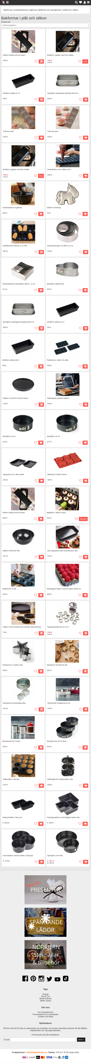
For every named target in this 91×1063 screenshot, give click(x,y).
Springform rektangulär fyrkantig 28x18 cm (63, 93)
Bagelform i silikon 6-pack (56, 513)
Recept (46, 996)
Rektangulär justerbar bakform (58, 399)
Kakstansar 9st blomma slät (57, 666)
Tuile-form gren (52, 132)
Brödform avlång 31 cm (11, 93)
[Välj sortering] (45, 25)
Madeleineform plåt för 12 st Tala (15, 246)
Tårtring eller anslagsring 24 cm (59, 704)
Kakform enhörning (54, 208)
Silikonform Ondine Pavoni (57, 475)
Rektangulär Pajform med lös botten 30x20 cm (64, 590)
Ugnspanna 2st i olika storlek (13, 475)
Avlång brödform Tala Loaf (12, 819)
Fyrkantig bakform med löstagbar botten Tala (63, 819)
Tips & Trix (45, 998)
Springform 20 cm (53, 437)
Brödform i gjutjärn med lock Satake (60, 55)
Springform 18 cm (9, 437)
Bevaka (83, 520)
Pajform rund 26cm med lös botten (15, 399)
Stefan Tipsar (45, 1002)
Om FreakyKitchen (45, 1014)
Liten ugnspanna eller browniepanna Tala (62, 551)
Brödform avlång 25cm (10, 361)
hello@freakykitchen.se (36, 1054)
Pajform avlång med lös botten (14, 55)
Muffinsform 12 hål (9, 590)
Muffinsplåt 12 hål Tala (11, 781)
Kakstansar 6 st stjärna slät (12, 666)
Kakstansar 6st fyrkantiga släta (14, 704)
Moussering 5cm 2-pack (11, 742)
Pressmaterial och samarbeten (45, 1016)
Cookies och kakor (45, 1018)
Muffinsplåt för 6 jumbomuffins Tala (60, 781)
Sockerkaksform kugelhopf (12, 208)
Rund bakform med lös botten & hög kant (18, 857)
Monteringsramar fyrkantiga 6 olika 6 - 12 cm (18, 284)
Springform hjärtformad (55, 284)
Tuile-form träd (8, 132)
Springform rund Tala (55, 857)
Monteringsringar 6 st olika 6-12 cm (60, 246)
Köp (41, 634)
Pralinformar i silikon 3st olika (57, 361)
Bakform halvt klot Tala (11, 551)
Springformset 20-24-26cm (56, 742)
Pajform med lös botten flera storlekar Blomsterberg (22, 628)
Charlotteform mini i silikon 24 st (59, 170)
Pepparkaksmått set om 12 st (58, 628)
